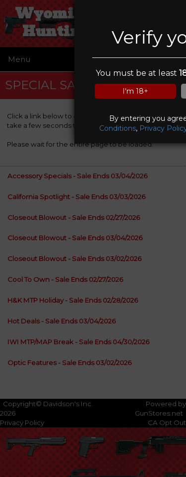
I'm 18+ (135, 91)
